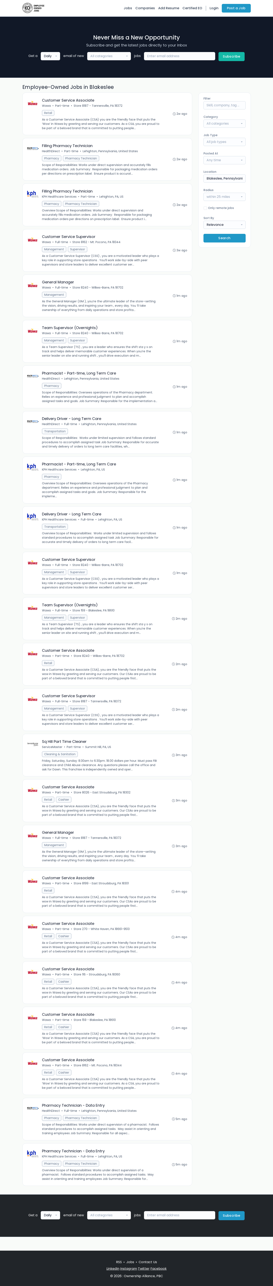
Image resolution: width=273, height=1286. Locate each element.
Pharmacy (52, 159)
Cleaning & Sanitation (60, 762)
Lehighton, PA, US (112, 198)
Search (224, 238)
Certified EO (192, 8)
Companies (145, 8)
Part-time (63, 106)
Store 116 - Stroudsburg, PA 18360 (97, 985)
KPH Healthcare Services (59, 198)
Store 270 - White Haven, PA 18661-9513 (102, 939)
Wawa (46, 106)
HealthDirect (51, 152)
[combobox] (50, 56)
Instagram (128, 1268)
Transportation (55, 436)
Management (54, 251)
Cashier (64, 808)
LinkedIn (112, 1268)
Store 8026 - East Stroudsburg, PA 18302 (102, 801)
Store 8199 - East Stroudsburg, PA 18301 (101, 893)
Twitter (144, 1268)
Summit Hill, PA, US (99, 755)
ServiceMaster (52, 755)
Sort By (208, 218)
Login (214, 8)
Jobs (128, 8)
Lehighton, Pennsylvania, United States (110, 152)
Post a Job (236, 8)
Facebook (158, 1268)
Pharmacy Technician (81, 159)
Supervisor (78, 251)
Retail (48, 113)
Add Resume (168, 8)
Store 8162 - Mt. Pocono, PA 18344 (97, 244)
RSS (119, 1262)
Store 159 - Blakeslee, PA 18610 (94, 617)
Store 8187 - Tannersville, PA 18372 (98, 106)
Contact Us (148, 1262)
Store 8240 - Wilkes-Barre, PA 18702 (98, 290)
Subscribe (231, 56)
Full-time (62, 244)
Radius (208, 190)
